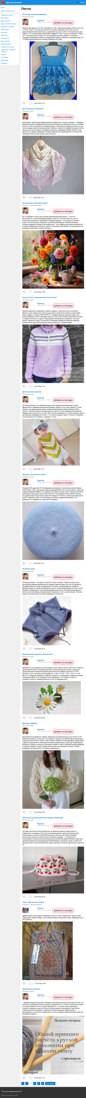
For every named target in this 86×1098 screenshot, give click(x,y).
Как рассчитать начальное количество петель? (39, 297)
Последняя (50, 1083)
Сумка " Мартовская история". (33, 902)
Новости (3, 54)
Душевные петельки (7, 26)
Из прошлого (5, 38)
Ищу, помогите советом (8, 24)
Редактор (40, 20)
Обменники (4, 60)
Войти (3, 7)
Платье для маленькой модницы (34, 14)
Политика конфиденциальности (11, 1091)
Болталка (4, 32)
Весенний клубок (36, 205)
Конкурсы (4, 63)
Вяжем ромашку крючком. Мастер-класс (37, 654)
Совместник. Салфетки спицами (8, 50)
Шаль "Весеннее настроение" (33, 109)
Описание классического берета (34, 474)
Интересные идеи (6, 15)
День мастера (5, 41)
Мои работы (5, 18)
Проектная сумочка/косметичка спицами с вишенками (42, 818)
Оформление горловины (31, 989)
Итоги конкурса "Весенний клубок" (35, 203)
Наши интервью (6, 44)
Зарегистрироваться (7, 11)
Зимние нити (5, 29)
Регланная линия (28, 569)
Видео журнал (5, 21)
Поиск (82, 2)
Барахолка (4, 35)
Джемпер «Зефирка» (30, 723)
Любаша (40, 908)
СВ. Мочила (4, 57)
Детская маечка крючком (31, 392)
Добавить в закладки (63, 23)
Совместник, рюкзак (7, 47)
